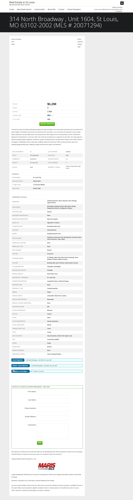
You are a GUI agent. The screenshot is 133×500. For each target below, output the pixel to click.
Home (11, 9)
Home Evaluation (74, 9)
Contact (61, 9)
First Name (32, 391)
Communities (39, 9)
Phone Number (30, 408)
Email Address (30, 416)
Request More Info (47, 124)
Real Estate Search (24, 9)
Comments (32, 425)
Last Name (32, 400)
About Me (51, 9)
